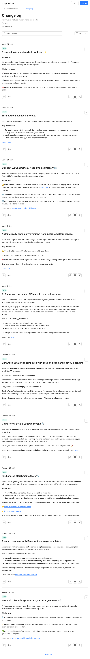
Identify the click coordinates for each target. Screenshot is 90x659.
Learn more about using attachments (17, 507)
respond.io (44, 187)
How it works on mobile (12, 511)
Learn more (6, 268)
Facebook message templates (26, 575)
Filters (81, 33)
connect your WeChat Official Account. (26, 208)
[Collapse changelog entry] (86, 49)
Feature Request (12, 9)
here (12, 337)
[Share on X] (80, 97)
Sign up (84, 3)
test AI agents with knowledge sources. (26, 638)
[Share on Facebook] (75, 97)
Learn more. (6, 142)
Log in (75, 3)
